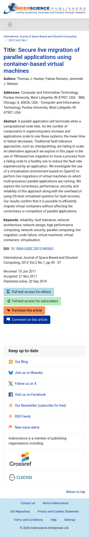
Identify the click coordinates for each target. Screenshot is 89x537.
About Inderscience (55, 503)
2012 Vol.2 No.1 (18, 40)
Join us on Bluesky (25, 373)
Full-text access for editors (29, 292)
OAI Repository (20, 511)
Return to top (75, 492)
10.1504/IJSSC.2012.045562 (32, 249)
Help (54, 520)
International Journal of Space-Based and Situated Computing (40, 36)
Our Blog (18, 362)
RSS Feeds (20, 416)
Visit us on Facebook (27, 394)
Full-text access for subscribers (32, 301)
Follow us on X (23, 384)
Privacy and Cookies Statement (58, 511)
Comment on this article (27, 320)
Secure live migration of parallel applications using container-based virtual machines (42, 60)
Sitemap (69, 520)
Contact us (28, 503)
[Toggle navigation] (10, 24)
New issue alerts (24, 427)
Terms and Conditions (28, 520)
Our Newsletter (23, 405)
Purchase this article (24, 310)
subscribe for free (52, 405)
